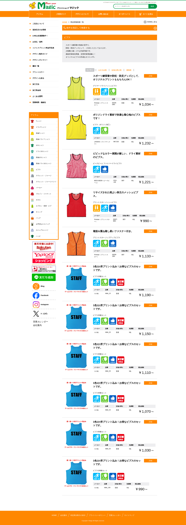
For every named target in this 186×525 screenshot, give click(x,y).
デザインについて (82, 14)
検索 (152, 6)
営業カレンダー (115, 515)
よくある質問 (37, 96)
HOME (64, 22)
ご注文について (38, 24)
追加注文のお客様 (39, 30)
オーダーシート (124, 14)
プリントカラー (38, 72)
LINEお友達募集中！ (40, 36)
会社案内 (63, 515)
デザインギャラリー (40, 60)
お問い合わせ (103, 14)
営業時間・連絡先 (39, 102)
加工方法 (36, 84)
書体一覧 (36, 66)
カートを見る (146, 14)
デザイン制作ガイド (40, 54)
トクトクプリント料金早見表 (43, 48)
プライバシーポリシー (97, 515)
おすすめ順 (102, 70)
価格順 (128, 70)
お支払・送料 (37, 42)
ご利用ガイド (61, 14)
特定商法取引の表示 (77, 515)
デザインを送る (38, 78)
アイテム (39, 14)
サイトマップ (129, 515)
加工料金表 (37, 90)
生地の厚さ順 (116, 70)
